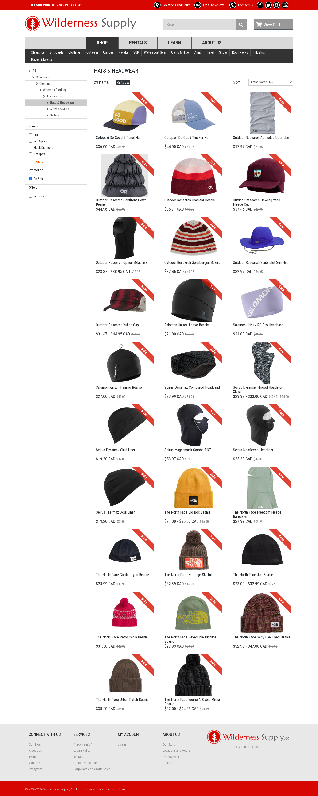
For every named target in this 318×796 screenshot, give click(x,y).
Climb (198, 52)
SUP (136, 52)
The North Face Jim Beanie (253, 575)
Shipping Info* (82, 744)
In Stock (39, 196)
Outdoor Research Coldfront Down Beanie (121, 202)
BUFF (37, 135)
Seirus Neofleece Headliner (253, 450)
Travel (210, 52)
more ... (38, 161)
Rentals (138, 43)
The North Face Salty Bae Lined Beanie (262, 637)
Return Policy (81, 751)
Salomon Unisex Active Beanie (186, 325)
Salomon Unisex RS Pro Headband (258, 325)
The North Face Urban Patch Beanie (122, 699)
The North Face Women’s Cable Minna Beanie (192, 701)
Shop (102, 43)
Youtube (34, 763)
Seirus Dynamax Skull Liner (115, 450)
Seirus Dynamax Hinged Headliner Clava (258, 389)
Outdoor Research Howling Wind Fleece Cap (256, 202)
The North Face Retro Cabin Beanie (122, 637)
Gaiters (53, 115)
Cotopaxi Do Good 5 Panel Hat (118, 137)
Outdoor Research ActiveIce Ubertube (261, 137)
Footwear (91, 52)
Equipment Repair (85, 763)
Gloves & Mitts (58, 109)
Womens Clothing (53, 90)
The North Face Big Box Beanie (187, 512)
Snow (223, 52)
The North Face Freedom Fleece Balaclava (257, 514)
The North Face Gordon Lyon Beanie (122, 575)
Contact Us (170, 763)
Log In (122, 744)
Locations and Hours (176, 751)
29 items (101, 82)
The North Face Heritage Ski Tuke (189, 575)
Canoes (108, 52)
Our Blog (35, 744)
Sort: (237, 82)
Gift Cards (56, 52)
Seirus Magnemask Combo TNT (187, 450)
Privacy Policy (94, 789)
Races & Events (41, 59)
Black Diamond (43, 148)
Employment (171, 757)
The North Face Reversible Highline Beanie (190, 639)
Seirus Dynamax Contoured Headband (192, 387)
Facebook (35, 751)
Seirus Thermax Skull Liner (115, 512)
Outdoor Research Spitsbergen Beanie (192, 262)
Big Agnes (40, 141)
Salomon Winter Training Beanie (119, 387)
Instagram (35, 769)
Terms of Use (115, 789)
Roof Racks (240, 52)
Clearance (38, 52)
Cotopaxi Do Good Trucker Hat (186, 137)
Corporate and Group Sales (91, 769)
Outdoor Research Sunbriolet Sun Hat (260, 262)
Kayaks (123, 52)
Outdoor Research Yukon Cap (117, 325)
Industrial (259, 52)
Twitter (33, 757)
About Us (211, 43)
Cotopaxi (40, 154)
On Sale (39, 179)
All (32, 71)
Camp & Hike (180, 52)
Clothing (74, 52)
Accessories (53, 96)
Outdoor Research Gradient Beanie (189, 200)
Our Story (169, 744)
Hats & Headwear (60, 102)
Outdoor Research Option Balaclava (121, 262)
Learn (174, 43)
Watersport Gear (155, 52)
